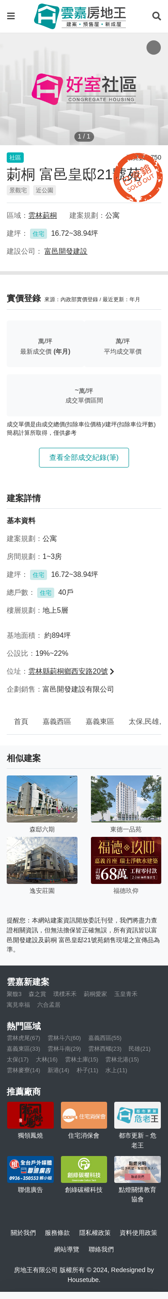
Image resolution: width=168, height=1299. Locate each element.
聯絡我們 (101, 1249)
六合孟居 (48, 1004)
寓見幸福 (18, 1004)
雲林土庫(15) (82, 1059)
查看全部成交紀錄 (84, 457)
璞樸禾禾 (65, 994)
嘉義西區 (57, 721)
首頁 (21, 721)
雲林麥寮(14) (23, 1070)
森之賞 (37, 994)
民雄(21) (140, 1048)
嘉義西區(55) (105, 1038)
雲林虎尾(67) (23, 1038)
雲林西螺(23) (105, 1048)
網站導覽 (66, 1249)
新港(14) (58, 1070)
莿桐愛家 (95, 994)
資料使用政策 (138, 1232)
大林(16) (47, 1059)
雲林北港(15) (122, 1059)
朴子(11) (88, 1070)
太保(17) (18, 1059)
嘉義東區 (100, 721)
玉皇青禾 (126, 994)
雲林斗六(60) (64, 1038)
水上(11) (116, 1070)
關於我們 (23, 1232)
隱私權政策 (95, 1232)
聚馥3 (14, 994)
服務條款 (57, 1232)
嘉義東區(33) (23, 1048)
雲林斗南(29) (64, 1048)
